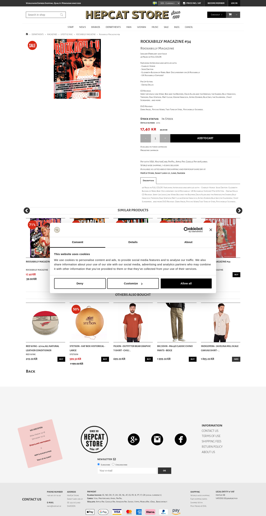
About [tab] (188, 242)
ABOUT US (208, 439)
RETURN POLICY (212, 434)
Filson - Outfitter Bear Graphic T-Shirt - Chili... (132, 348)
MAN (129, 27)
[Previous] (27, 210)
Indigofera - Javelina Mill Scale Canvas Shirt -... (219, 348)
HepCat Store (73, 482)
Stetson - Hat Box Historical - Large (87, 348)
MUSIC (155, 27)
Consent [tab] (77, 242)
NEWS (82, 27)
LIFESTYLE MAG (67, 34)
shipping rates (200, 486)
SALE (166, 27)
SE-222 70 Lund (73, 489)
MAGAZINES (52, 34)
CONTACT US (210, 418)
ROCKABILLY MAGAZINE (86, 34)
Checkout (215, 14)
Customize (133, 283)
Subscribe (105, 451)
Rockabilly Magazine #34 (109, 34)
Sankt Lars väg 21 (75, 486)
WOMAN (141, 27)
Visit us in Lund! (44, 445)
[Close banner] (210, 230)
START (71, 27)
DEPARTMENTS (113, 27)
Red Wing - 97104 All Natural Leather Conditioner (42, 348)
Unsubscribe (121, 451)
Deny (79, 283)
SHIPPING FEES (211, 428)
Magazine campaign (149, 150)
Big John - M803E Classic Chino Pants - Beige (175, 348)
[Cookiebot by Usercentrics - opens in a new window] (186, 230)
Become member (216, 3)
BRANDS (95, 27)
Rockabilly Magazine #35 (40, 261)
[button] (230, 15)
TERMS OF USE (211, 423)
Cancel (189, 27)
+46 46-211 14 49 (54, 482)
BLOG (176, 27)
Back (30, 371)
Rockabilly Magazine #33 (215, 261)
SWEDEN (71, 493)
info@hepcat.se (54, 493)
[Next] (239, 210)
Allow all (186, 283)
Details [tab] (133, 242)
